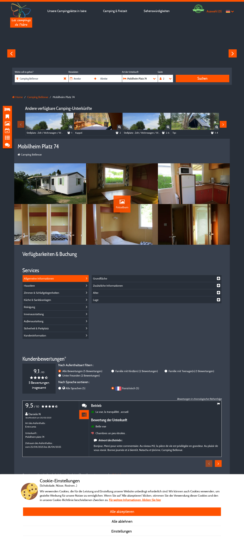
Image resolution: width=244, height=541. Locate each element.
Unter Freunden (81, 375)
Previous (11, 53)
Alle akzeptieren (122, 511)
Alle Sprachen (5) (75, 388)
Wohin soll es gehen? (24, 71)
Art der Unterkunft (130, 71)
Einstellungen (122, 531)
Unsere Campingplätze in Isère (66, 11)
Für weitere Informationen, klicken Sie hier (135, 500)
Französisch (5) (130, 388)
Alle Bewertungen (82, 371)
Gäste (160, 71)
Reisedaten (73, 71)
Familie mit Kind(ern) (136, 371)
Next (233, 53)
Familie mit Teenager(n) (191, 371)
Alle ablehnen (122, 521)
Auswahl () (214, 11)
